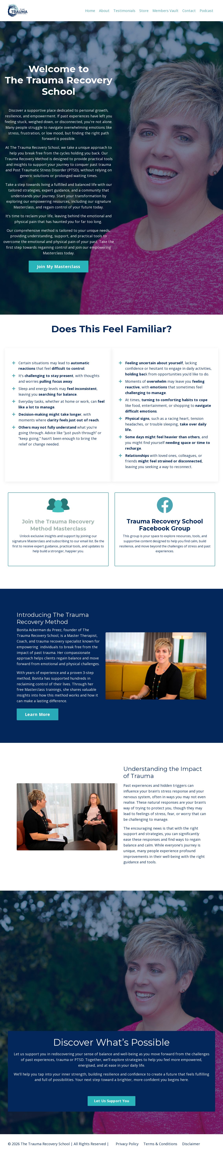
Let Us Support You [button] (111, 1101)
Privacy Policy (127, 1144)
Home (90, 10)
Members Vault (165, 10)
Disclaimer (191, 1144)
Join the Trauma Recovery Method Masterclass (58, 525)
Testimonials (124, 10)
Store (144, 10)
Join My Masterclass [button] (58, 266)
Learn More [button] (37, 714)
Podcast (206, 10)
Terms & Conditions (160, 1144)
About (104, 10)
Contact (189, 10)
